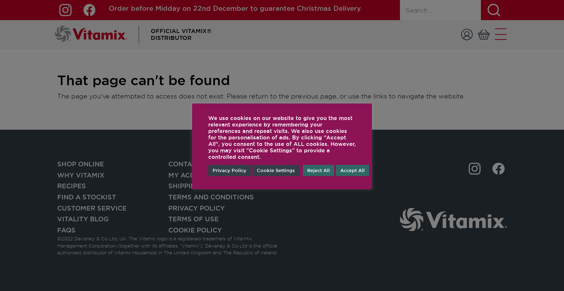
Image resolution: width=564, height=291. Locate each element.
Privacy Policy (229, 170)
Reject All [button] (318, 170)
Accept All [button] (352, 170)
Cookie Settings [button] (276, 170)
